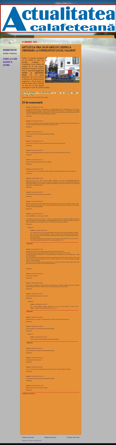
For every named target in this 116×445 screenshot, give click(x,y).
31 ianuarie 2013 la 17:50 (37, 249)
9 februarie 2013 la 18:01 (37, 367)
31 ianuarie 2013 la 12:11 (37, 159)
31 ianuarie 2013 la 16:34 (37, 213)
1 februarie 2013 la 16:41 (37, 293)
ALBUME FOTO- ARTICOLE (24, 36)
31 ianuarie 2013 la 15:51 (37, 178)
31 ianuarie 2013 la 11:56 (37, 150)
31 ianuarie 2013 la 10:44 (37, 121)
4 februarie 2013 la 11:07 (37, 357)
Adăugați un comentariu (29, 393)
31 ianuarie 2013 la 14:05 (37, 169)
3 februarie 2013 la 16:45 (41, 304)
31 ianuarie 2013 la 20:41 (37, 273)
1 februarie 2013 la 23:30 (41, 337)
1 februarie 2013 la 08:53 (37, 283)
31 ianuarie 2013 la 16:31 (37, 201)
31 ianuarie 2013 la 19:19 (41, 230)
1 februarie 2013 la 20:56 (37, 326)
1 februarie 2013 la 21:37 (37, 348)
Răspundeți (29, 116)
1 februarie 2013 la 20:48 (37, 317)
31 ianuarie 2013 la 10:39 (37, 107)
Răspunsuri (30, 227)
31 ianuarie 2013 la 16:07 (37, 192)
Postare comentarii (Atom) (35, 440)
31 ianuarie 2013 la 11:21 (37, 131)
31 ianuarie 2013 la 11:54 (37, 141)
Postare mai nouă (28, 437)
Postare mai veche (73, 437)
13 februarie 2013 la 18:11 (37, 376)
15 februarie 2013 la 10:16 (37, 385)
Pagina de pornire (8, 36)
